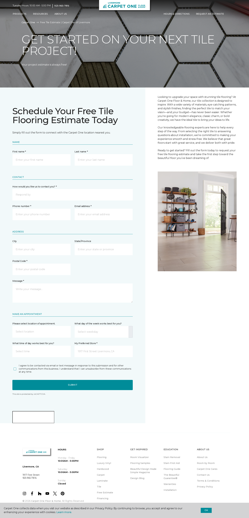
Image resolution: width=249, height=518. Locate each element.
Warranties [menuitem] (170, 484)
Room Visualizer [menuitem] (139, 457)
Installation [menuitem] (170, 490)
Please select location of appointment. (33, 323)
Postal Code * (19, 261)
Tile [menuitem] (99, 486)
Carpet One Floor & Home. (46, 501)
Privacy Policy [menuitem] (205, 486)
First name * (19, 151)
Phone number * (21, 206)
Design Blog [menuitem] (137, 478)
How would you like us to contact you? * (34, 187)
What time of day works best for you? (33, 343)
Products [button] (19, 13)
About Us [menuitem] (202, 457)
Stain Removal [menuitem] (172, 457)
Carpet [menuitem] (101, 474)
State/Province (82, 241)
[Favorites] (233, 14)
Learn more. (64, 512)
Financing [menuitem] (102, 498)
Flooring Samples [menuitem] (140, 463)
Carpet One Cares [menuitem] (207, 469)
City (14, 241)
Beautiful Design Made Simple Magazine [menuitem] (143, 471)
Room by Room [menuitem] (206, 463)
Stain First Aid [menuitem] (172, 463)
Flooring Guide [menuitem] (172, 469)
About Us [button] (60, 13)
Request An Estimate (210, 13)
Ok (206, 510)
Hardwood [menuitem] (103, 469)
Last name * (81, 151)
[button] (229, 14)
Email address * (82, 206)
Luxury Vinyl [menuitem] (104, 463)
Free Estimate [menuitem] (105, 492)
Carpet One (28, 22)
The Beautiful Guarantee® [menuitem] (171, 476)
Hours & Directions (177, 13)
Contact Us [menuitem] (203, 474)
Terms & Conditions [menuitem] (208, 480)
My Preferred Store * (85, 343)
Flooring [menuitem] (101, 457)
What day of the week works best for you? (98, 323)
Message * (18, 281)
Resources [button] (40, 13)
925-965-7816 (61, 5)
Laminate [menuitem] (102, 480)
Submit (72, 384)
